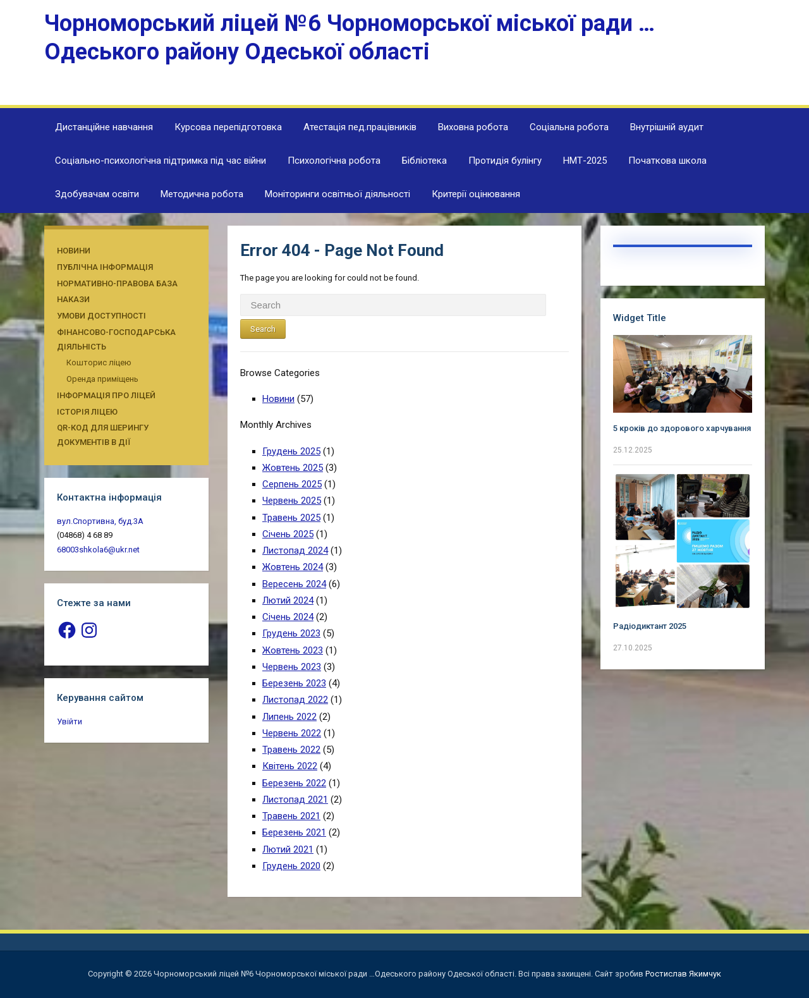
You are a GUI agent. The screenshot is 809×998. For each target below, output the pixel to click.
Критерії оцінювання (476, 194)
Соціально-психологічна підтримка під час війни (160, 160)
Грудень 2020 (291, 866)
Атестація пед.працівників (360, 127)
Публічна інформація (105, 267)
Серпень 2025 (292, 484)
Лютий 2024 (287, 600)
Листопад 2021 (295, 799)
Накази (73, 299)
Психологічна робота (334, 160)
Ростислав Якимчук (683, 973)
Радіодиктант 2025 (649, 626)
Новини (73, 250)
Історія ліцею (87, 412)
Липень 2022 (289, 716)
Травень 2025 (291, 517)
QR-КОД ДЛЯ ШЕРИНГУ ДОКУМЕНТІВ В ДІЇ (103, 435)
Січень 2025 (287, 534)
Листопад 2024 (295, 550)
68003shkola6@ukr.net (98, 549)
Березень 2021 (294, 832)
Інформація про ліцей (106, 395)
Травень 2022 (291, 749)
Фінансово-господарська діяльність (116, 339)
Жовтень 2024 (292, 567)
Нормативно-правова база (117, 283)
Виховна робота (473, 127)
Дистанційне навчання (104, 127)
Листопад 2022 (295, 699)
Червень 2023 (291, 666)
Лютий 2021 (287, 849)
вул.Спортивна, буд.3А (100, 521)
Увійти (69, 721)
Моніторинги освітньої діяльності (337, 194)
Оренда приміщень (102, 379)
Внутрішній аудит (666, 127)
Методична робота (202, 194)
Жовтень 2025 (292, 467)
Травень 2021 (291, 816)
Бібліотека (424, 160)
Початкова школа (667, 160)
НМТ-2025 (585, 160)
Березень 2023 (294, 683)
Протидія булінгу (505, 160)
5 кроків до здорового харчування (682, 428)
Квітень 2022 (289, 766)
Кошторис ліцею (98, 362)
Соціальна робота (569, 127)
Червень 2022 (291, 733)
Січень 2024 (287, 617)
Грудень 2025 (291, 451)
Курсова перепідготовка (228, 127)
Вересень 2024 (294, 584)
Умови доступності (101, 315)
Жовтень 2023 (292, 650)
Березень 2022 (294, 783)
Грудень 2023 (291, 633)
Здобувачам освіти (97, 194)
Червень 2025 (291, 500)
